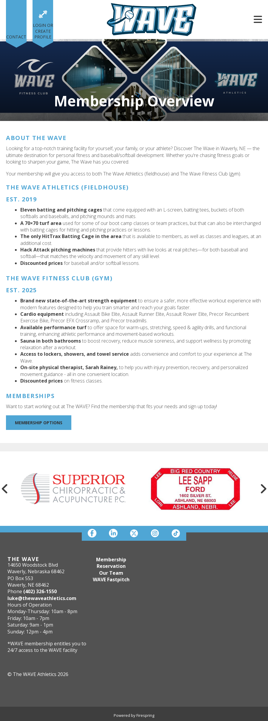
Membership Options (38, 422)
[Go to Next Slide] (263, 488)
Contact (16, 37)
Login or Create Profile (43, 31)
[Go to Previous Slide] (4, 488)
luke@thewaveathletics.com (41, 598)
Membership (111, 559)
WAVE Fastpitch (111, 579)
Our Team (111, 573)
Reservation (111, 566)
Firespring (145, 715)
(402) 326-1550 (40, 591)
